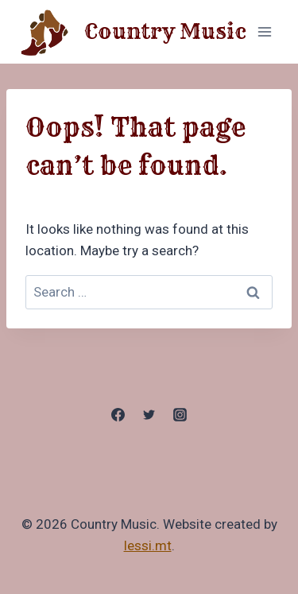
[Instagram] (180, 415)
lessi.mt (148, 545)
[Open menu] (264, 31)
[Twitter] (149, 415)
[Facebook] (117, 415)
